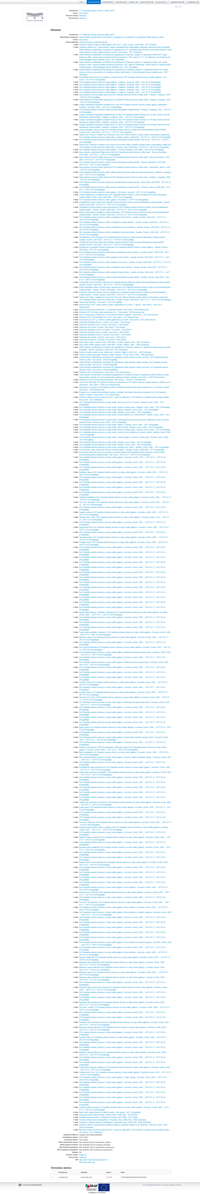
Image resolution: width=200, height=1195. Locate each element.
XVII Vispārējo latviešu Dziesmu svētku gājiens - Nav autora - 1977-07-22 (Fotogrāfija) (113, 200)
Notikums (83, 16)
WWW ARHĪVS (146, 2)
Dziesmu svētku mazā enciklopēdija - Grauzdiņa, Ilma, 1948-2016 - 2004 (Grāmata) (112, 1120)
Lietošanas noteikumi (168, 1185)
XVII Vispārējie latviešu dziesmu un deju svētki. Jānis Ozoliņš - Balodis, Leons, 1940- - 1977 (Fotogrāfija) (121, 427)
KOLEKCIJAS (162, 2)
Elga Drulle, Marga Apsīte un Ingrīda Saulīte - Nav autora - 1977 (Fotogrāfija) (110, 1112)
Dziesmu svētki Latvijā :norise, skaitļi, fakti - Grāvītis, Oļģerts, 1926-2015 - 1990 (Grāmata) (115, 352)
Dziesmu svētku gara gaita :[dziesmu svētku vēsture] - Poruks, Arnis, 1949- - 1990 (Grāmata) (116, 355)
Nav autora (83, 13)
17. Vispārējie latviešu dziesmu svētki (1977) (97, 11)
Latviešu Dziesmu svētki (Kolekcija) (93, 42)
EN (180, 7)
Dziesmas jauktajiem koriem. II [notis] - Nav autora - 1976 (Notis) (105, 335)
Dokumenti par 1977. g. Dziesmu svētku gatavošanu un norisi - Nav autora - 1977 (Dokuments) (117, 320)
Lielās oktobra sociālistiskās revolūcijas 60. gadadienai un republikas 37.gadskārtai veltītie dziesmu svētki (121, 37)
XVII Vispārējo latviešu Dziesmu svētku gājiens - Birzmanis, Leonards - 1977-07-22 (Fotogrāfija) (117, 192)
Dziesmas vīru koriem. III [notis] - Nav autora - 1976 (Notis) (102, 340)
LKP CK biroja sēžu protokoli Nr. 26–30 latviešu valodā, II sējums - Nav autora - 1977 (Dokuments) (118, 315)
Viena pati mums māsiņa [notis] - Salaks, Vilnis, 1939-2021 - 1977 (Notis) (108, 1115)
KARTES (133, 2)
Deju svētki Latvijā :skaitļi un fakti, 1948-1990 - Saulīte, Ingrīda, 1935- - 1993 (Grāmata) (114, 345)
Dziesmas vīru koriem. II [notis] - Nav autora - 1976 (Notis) (102, 337)
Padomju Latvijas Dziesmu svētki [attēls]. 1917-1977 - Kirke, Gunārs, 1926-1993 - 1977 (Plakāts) (118, 45)
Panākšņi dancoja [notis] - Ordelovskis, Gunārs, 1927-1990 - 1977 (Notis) (108, 1117)
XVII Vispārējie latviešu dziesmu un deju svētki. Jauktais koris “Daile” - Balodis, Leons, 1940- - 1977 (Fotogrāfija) (124, 447)
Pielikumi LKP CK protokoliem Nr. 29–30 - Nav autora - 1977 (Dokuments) (108, 317)
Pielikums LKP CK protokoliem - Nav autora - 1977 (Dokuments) (105, 372)
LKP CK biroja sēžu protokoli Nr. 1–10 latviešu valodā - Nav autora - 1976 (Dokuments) (114, 310)
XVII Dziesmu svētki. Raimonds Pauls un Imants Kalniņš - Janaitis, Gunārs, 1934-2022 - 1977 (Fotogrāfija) (121, 450)
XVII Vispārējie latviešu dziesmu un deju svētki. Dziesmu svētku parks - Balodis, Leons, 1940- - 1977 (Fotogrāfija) (124, 407)
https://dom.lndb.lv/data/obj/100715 (93, 1160)
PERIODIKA (121, 2)
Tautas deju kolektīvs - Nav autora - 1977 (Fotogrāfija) (100, 302)
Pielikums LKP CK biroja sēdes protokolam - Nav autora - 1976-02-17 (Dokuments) (112, 380)
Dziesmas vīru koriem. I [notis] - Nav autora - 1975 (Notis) (102, 327)
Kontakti (178, 1185)
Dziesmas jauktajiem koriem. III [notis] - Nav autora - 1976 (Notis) (105, 330)
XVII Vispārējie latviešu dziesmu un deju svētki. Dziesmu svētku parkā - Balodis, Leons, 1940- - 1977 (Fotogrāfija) (124, 430)
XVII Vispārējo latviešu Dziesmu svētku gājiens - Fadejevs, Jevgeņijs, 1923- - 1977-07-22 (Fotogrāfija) (120, 82)
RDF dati (82, 1162)
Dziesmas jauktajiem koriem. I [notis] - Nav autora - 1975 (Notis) (104, 322)
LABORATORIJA (177, 2)
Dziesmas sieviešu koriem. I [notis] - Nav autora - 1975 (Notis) (104, 325)
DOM (82, 2)
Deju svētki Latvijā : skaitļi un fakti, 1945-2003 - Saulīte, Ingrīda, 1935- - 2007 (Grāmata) (114, 342)
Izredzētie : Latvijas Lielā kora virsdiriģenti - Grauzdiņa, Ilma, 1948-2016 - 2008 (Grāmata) (115, 1122)
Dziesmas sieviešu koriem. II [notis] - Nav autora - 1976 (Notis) (104, 332)
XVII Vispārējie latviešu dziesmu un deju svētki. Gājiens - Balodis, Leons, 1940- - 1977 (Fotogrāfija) (118, 410)
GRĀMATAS (107, 2)
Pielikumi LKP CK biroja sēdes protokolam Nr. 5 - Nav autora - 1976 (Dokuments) (111, 312)
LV (176, 7)
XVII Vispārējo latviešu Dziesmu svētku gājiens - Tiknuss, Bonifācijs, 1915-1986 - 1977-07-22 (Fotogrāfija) (121, 150)
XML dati (91, 1162)
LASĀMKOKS (193, 2)
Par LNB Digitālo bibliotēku (152, 1185)
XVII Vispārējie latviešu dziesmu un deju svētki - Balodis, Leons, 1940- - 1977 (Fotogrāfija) (115, 412)
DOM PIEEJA (93, 2)
